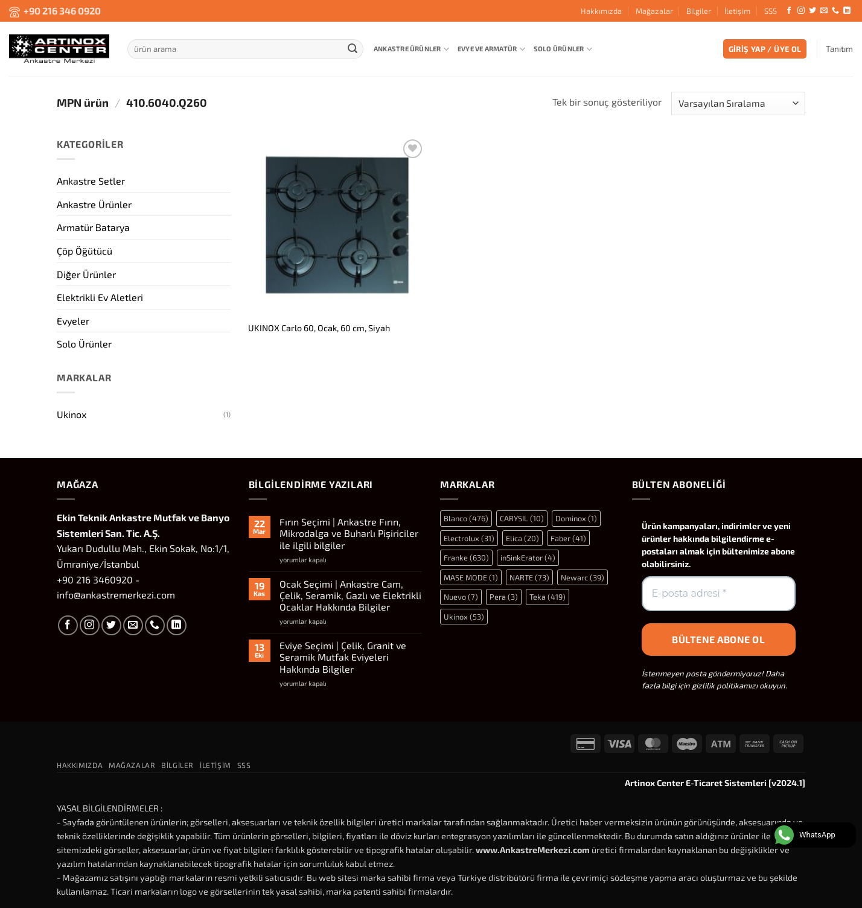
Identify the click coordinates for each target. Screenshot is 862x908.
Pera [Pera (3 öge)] (504, 597)
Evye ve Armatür (491, 49)
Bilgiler (698, 11)
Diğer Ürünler (86, 273)
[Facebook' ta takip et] (789, 11)
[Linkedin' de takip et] (847, 11)
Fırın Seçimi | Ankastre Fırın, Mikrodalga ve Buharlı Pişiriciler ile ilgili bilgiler (348, 533)
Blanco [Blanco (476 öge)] (466, 518)
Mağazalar (654, 11)
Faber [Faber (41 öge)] (568, 538)
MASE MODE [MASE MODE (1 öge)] (471, 577)
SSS (770, 11)
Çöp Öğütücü (84, 250)
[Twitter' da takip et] (812, 11)
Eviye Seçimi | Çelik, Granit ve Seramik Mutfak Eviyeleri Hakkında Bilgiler (342, 657)
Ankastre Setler (91, 180)
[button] (765, 49)
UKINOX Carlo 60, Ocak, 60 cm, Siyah (319, 328)
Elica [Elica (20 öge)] (522, 538)
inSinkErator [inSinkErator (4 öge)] (527, 557)
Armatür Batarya (93, 227)
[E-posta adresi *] (719, 593)
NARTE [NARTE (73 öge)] (529, 577)
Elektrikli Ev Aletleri (100, 297)
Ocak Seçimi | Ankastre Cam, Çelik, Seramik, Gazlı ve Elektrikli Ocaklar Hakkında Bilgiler (350, 595)
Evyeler (73, 320)
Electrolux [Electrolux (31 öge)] (469, 538)
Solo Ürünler (563, 49)
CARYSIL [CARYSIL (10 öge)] (522, 518)
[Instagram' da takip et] (801, 11)
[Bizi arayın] (835, 11)
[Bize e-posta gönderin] (824, 11)
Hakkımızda (601, 11)
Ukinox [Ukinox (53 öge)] (464, 616)
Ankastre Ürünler (411, 49)
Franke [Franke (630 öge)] (466, 557)
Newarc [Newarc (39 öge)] (582, 577)
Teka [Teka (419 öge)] (547, 597)
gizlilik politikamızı (725, 685)
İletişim (737, 11)
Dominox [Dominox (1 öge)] (576, 518)
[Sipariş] (738, 103)
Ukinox (71, 414)
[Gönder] (352, 49)
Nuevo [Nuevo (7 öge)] (461, 597)
